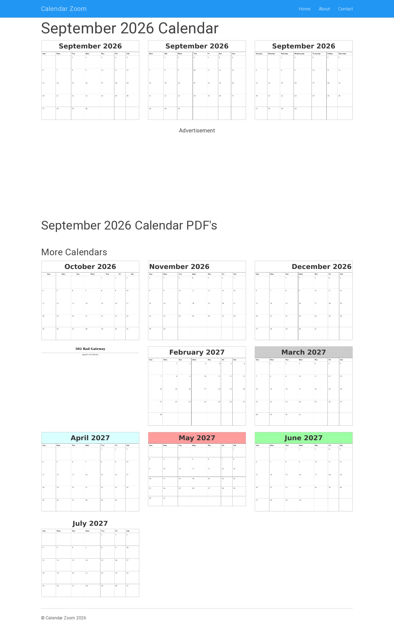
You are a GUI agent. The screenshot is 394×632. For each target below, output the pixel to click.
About (324, 8)
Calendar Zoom (64, 9)
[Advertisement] (197, 174)
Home (304, 8)
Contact (345, 8)
